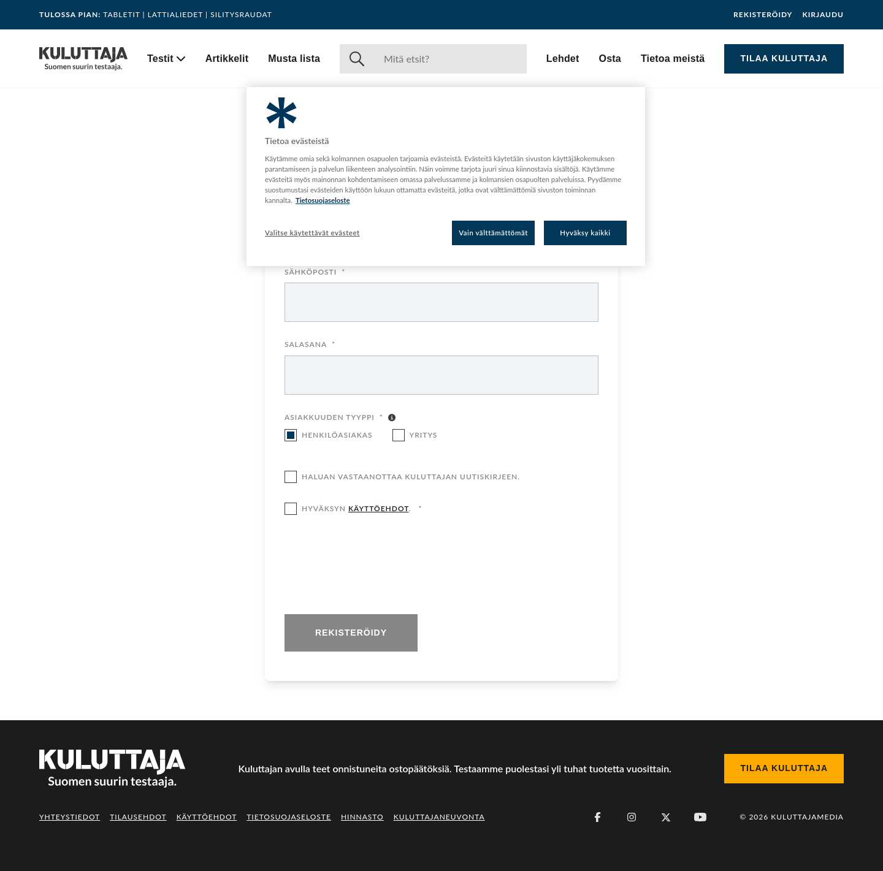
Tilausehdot (138, 816)
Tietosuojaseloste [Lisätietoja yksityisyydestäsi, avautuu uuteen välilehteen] (323, 200)
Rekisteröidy (762, 14)
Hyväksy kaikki (585, 233)
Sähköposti (315, 272)
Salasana (310, 344)
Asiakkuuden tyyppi (334, 418)
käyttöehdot (378, 508)
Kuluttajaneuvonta (439, 816)
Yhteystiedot (69, 816)
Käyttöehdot (207, 816)
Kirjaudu (823, 14)
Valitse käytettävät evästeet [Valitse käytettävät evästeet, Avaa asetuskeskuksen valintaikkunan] (312, 233)
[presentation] (378, 566)
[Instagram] (631, 817)
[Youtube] (700, 817)
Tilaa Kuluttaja (784, 58)
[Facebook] (597, 817)
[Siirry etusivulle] (83, 58)
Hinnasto (362, 816)
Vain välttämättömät (493, 233)
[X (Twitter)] (666, 817)
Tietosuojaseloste (289, 816)
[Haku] (450, 59)
